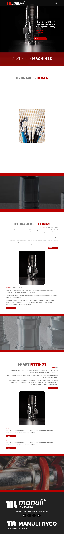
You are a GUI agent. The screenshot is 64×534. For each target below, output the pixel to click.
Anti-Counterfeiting (21, 511)
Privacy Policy (31, 511)
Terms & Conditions (43, 511)
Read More (40, 39)
